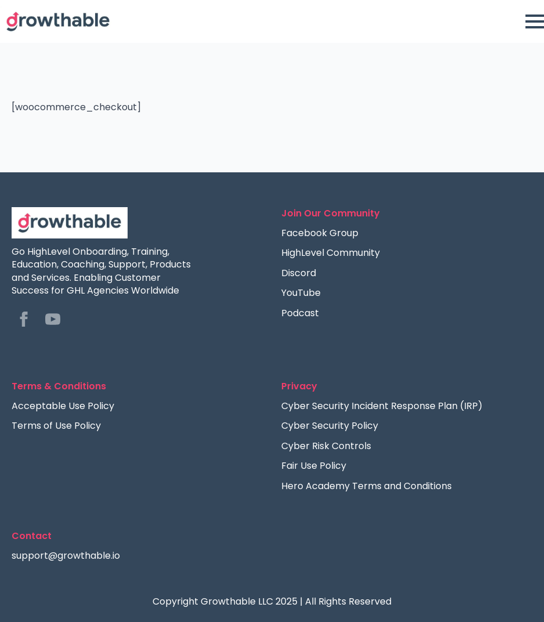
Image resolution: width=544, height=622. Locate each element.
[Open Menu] (534, 21)
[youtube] (53, 319)
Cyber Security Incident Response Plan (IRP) (382, 406)
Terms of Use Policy (56, 426)
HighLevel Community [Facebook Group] (330, 253)
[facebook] (24, 319)
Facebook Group (319, 233)
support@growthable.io (66, 555)
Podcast (300, 313)
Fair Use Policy (313, 466)
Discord (298, 273)
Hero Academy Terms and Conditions (366, 486)
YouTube (301, 293)
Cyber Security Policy (329, 426)
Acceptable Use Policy (63, 406)
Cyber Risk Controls (326, 446)
